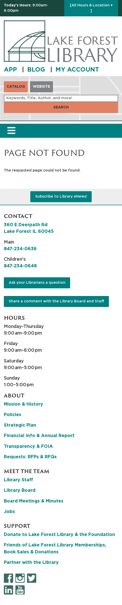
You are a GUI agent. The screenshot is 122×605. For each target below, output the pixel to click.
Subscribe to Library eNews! (61, 196)
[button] (33, 8)
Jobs (9, 511)
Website (41, 86)
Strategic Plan (20, 425)
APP (11, 70)
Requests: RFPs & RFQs (30, 457)
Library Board (19, 490)
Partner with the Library (31, 562)
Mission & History (23, 404)
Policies (12, 415)
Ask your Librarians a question (37, 282)
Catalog (16, 86)
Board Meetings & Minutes (33, 501)
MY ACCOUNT (77, 70)
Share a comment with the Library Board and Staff (56, 301)
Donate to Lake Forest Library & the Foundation (59, 534)
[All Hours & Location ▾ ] (91, 8)
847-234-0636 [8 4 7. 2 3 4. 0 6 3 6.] (20, 249)
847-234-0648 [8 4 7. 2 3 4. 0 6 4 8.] (20, 266)
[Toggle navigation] (11, 130)
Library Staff (18, 480)
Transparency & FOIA (28, 446)
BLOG (37, 70)
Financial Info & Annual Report (39, 435)
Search (61, 107)
